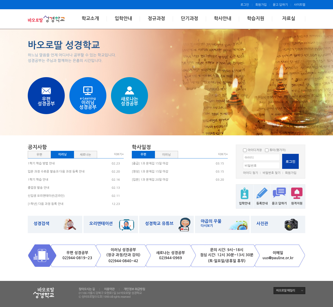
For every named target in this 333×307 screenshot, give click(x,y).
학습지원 (255, 18)
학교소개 (90, 18)
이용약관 (109, 289)
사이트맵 (299, 4)
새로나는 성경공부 (170, 253)
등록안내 (262, 203)
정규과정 (156, 18)
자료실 (288, 18)
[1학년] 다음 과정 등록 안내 (45, 203)
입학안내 (123, 18)
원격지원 (296, 203)
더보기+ (119, 154)
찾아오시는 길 (87, 289)
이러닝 (62, 154)
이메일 (278, 253)
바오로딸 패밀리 (285, 290)
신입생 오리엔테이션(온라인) (46, 195)
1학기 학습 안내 (38, 179)
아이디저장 (252, 150)
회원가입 (261, 4)
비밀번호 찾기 (272, 172)
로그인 (244, 4)
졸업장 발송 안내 (38, 187)
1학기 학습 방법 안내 (41, 163)
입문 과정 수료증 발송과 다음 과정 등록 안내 (56, 171)
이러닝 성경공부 (123, 250)
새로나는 (85, 154)
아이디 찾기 (250, 172)
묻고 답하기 (280, 4)
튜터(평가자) (275, 150)
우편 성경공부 (77, 253)
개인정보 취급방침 (134, 289)
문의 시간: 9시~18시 (227, 250)
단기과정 (189, 18)
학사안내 (222, 18)
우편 (39, 154)
